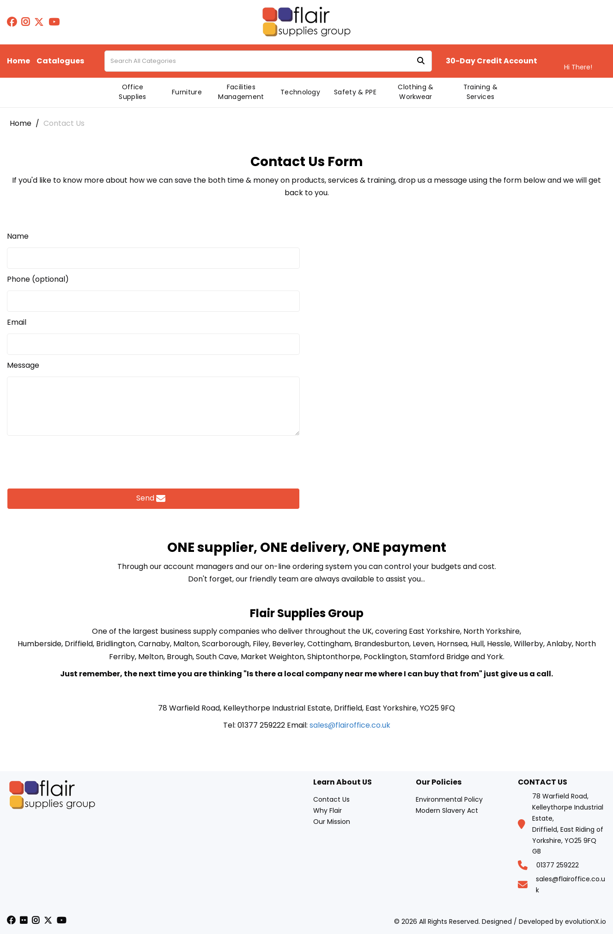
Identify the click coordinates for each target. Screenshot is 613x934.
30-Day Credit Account (491, 61)
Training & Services (480, 91)
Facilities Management (241, 91)
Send (150, 498)
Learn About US (342, 782)
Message (23, 365)
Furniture (187, 92)
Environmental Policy (449, 799)
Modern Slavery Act (447, 810)
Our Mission (331, 821)
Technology (300, 92)
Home (18, 61)
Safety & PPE (355, 92)
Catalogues (60, 61)
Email (16, 322)
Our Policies (438, 782)
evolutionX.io (585, 921)
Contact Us (331, 799)
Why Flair (327, 810)
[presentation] (153, 459)
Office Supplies (132, 91)
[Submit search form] (420, 61)
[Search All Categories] (268, 61)
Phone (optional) (38, 279)
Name (18, 236)
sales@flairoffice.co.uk (350, 725)
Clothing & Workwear (415, 91)
